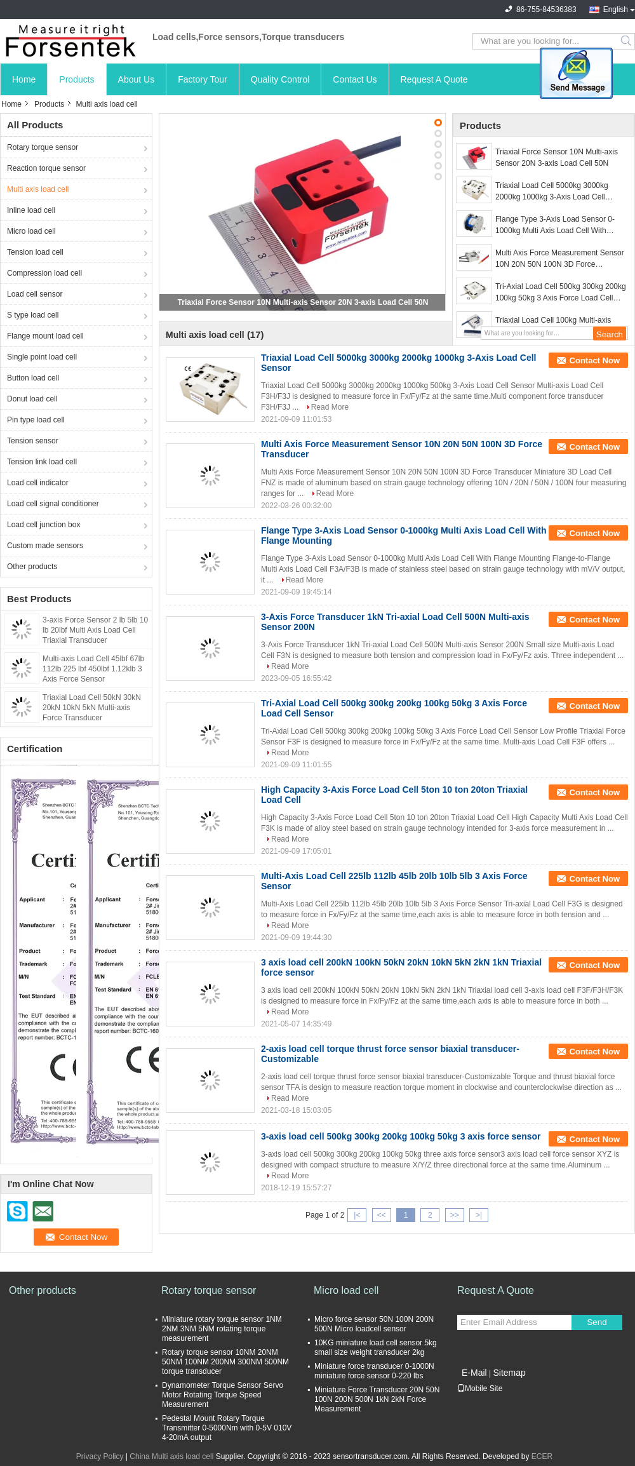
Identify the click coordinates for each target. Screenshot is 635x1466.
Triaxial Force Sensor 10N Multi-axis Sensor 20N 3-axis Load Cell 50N (303, 302)
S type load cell (32, 315)
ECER (541, 1456)
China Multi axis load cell (171, 1456)
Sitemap (509, 1373)
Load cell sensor (34, 294)
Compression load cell (44, 273)
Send (596, 1322)
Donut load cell (32, 398)
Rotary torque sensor (42, 147)
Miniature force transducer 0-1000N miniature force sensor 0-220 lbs (374, 1371)
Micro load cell (31, 231)
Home (24, 79)
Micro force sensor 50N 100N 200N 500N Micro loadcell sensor (374, 1324)
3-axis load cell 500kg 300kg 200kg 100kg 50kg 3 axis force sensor (401, 1136)
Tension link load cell (42, 461)
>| (479, 1215)
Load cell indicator (38, 482)
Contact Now (595, 360)
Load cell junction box (43, 524)
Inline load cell (31, 210)
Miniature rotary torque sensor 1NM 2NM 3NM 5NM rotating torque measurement (222, 1329)
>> (454, 1215)
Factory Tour (202, 79)
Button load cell (33, 377)
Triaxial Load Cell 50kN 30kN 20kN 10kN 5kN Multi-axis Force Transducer (92, 707)
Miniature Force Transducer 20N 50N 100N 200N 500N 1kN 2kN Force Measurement (376, 1399)
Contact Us (355, 79)
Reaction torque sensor (46, 168)
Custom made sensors (45, 545)
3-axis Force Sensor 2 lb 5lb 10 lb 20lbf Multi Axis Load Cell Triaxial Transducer (95, 630)
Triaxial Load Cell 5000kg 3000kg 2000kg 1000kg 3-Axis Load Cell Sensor (551, 192)
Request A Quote (434, 79)
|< (357, 1215)
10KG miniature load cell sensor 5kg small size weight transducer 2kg (375, 1347)
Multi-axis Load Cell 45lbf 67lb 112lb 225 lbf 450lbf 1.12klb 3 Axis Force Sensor (93, 668)
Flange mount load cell (45, 336)
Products (76, 79)
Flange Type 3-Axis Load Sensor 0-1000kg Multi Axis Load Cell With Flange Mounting (555, 225)
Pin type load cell (36, 419)
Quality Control (280, 79)
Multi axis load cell (38, 189)
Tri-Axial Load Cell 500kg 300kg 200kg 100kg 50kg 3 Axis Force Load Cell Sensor (560, 293)
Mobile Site (479, 1388)
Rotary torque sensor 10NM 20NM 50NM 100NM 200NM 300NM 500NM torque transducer (225, 1362)
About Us (136, 79)
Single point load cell (42, 357)
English (615, 9)
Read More (330, 407)
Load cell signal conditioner (53, 503)
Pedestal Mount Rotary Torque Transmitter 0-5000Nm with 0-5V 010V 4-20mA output (226, 1428)
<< (381, 1215)
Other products (32, 566)
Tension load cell (35, 252)
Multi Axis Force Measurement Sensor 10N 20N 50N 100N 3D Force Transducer (559, 259)
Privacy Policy (100, 1456)
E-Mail (474, 1373)
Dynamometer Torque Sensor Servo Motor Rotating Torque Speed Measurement (222, 1395)
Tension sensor (32, 440)
